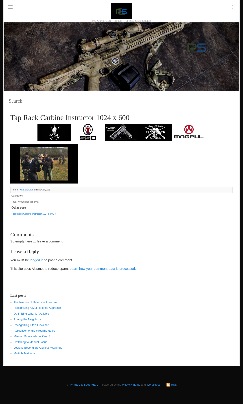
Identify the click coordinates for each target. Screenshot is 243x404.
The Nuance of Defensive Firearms (35, 302)
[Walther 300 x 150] (121, 132)
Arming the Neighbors (27, 319)
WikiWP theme (131, 384)
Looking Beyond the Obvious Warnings (38, 347)
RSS (174, 384)
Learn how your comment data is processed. (103, 268)
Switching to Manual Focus (30, 342)
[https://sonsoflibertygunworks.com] (155, 132)
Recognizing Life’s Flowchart (31, 325)
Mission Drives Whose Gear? (32, 336)
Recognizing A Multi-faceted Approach (37, 307)
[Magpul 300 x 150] (189, 132)
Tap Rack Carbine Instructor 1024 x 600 (33, 214)
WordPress (153, 384)
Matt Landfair (26, 189)
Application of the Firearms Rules (34, 330)
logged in (37, 260)
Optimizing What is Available (31, 313)
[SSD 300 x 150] (88, 132)
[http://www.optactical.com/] (54, 132)
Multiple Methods (24, 353)
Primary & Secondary (84, 384)
